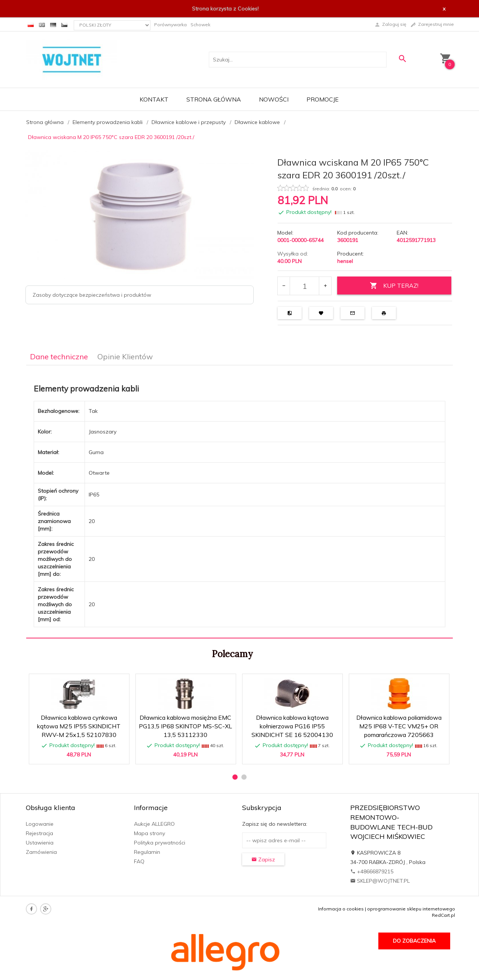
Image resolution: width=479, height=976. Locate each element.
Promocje (322, 99)
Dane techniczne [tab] (59, 356)
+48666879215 (371, 871)
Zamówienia (41, 852)
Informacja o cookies (341, 909)
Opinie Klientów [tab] (125, 356)
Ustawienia (40, 842)
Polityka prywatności (159, 842)
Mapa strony (149, 833)
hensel (345, 261)
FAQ (139, 861)
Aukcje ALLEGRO (154, 824)
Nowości (274, 99)
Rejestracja (39, 833)
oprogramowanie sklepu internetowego (411, 909)
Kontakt (154, 99)
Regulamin (147, 852)
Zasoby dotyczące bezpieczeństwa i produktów (92, 294)
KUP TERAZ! (394, 286)
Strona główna (213, 99)
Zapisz (263, 859)
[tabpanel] (239, 501)
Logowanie (40, 824)
